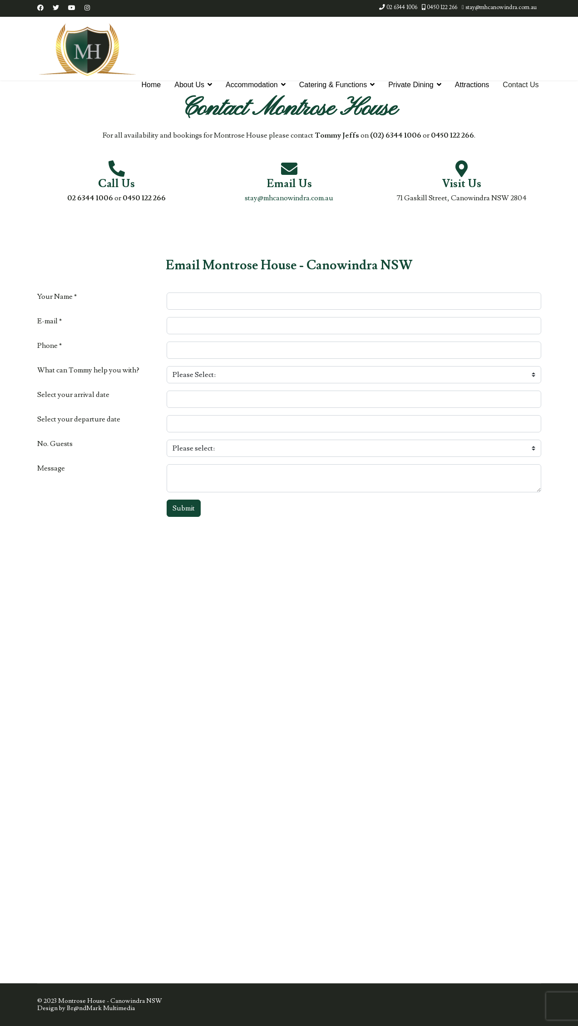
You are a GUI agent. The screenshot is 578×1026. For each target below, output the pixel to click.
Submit (184, 508)
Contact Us (520, 85)
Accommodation (252, 85)
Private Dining (411, 85)
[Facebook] (40, 8)
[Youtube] (71, 8)
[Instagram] (87, 8)
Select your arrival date (73, 395)
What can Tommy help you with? (88, 370)
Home (151, 85)
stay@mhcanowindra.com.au (501, 7)
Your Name (57, 296)
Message (51, 468)
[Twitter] (56, 8)
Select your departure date (78, 419)
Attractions (472, 85)
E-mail (49, 321)
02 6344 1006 (401, 7)
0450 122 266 (442, 7)
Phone (49, 346)
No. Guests (55, 444)
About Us (189, 85)
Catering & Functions (333, 85)
